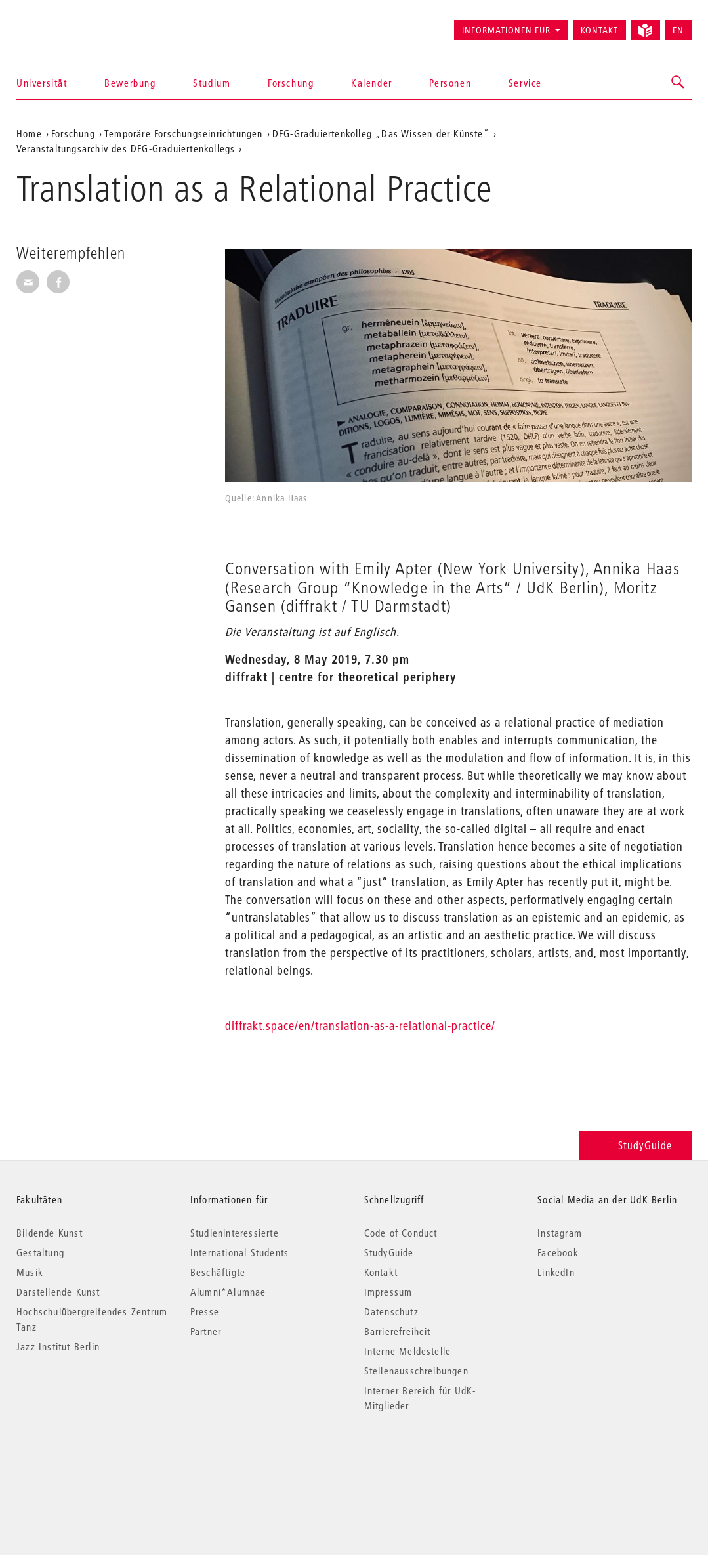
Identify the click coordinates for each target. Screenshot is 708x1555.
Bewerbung (130, 82)
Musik (29, 1272)
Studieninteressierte (234, 1232)
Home (29, 133)
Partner (205, 1331)
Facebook (558, 1252)
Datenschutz (391, 1311)
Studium (211, 82)
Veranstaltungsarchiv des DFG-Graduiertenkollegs (125, 148)
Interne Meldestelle (407, 1350)
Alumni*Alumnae (228, 1291)
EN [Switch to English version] (678, 30)
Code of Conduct (401, 1232)
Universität (42, 82)
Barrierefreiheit (397, 1331)
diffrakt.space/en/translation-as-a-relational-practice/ (360, 1025)
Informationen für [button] (506, 30)
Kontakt (599, 30)
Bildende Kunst (49, 1232)
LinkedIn (556, 1272)
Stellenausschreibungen (416, 1370)
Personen (450, 82)
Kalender (371, 82)
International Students (239, 1252)
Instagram (559, 1232)
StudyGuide (635, 1145)
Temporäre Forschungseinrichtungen (183, 133)
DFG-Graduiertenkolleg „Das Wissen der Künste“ (380, 133)
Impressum (388, 1291)
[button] (678, 82)
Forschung (291, 82)
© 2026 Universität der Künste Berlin (85, 1461)
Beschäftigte (217, 1272)
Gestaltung (40, 1252)
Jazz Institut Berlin (58, 1346)
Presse (204, 1311)
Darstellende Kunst (58, 1291)
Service (525, 82)
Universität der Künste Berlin (67, 24)
